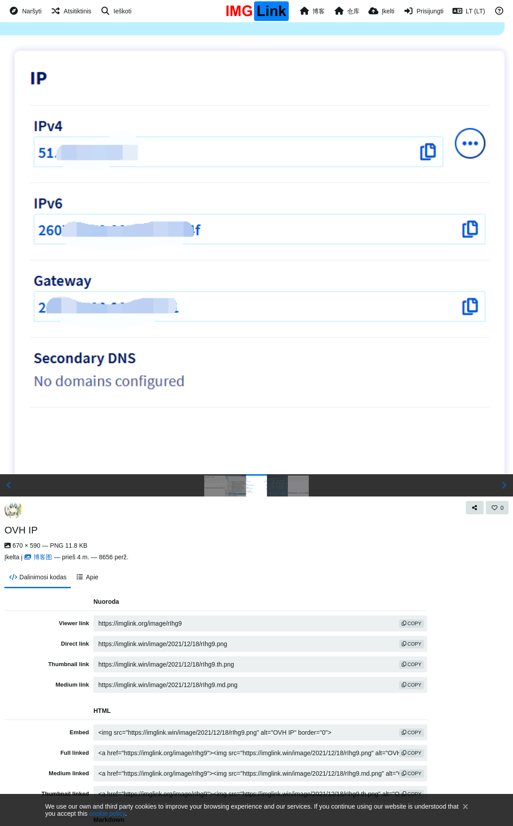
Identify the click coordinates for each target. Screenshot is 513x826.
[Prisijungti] (423, 11)
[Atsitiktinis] (70, 11)
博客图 (38, 557)
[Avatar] (13, 510)
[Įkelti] (381, 11)
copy (411, 623)
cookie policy (107, 813)
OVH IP (21, 530)
